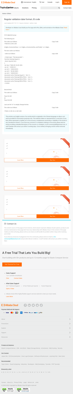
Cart (41, 2)
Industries (24, 364)
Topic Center (5, 364)
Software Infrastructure (41, 356)
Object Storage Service (33, 348)
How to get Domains (27, 356)
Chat (7, 278)
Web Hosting (53, 348)
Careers (3, 382)
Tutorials (48, 364)
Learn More (20, 160)
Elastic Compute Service (8, 348)
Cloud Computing (15, 364)
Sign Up (66, 2)
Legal (25, 382)
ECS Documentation (14, 356)
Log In (57, 2)
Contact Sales (67, 8)
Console (50, 2)
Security (60, 348)
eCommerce (44, 348)
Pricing (34, 8)
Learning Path (53, 356)
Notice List (31, 382)
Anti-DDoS (23, 348)
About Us (10, 382)
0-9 (49, 372)
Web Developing (39, 364)
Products (16, 8)
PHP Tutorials (56, 364)
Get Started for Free (12, 264)
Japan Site (4, 356)
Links (36, 382)
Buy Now (52, 160)
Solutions (25, 8)
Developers (31, 364)
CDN (17, 348)
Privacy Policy (18, 382)
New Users (62, 356)
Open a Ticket (10, 288)
